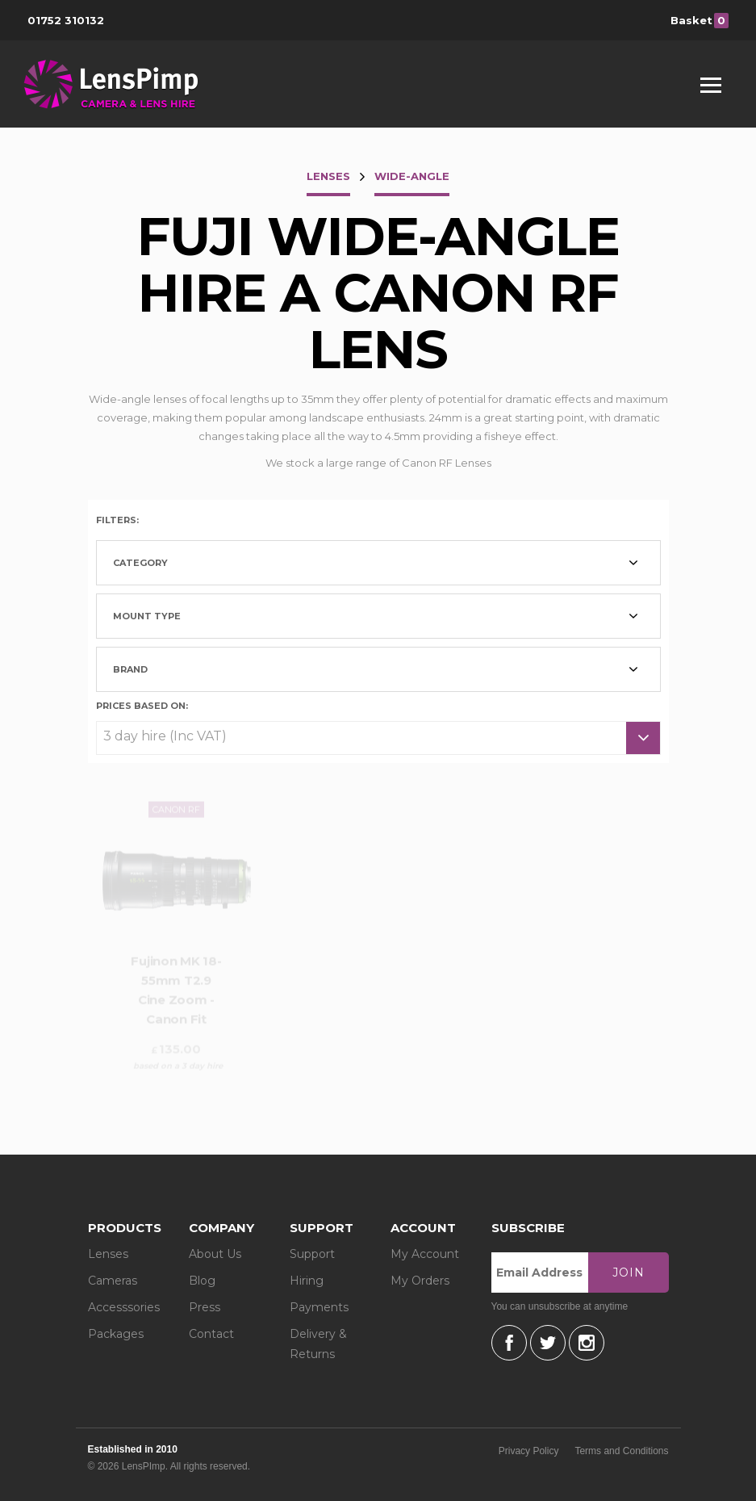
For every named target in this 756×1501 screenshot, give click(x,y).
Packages (116, 1334)
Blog (202, 1280)
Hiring (307, 1280)
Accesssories (124, 1307)
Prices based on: (142, 705)
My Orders (420, 1280)
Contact (211, 1334)
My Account (425, 1254)
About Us (215, 1254)
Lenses (108, 1254)
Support (312, 1254)
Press (204, 1307)
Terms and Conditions (621, 1451)
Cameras (112, 1280)
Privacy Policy (529, 1451)
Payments (319, 1307)
